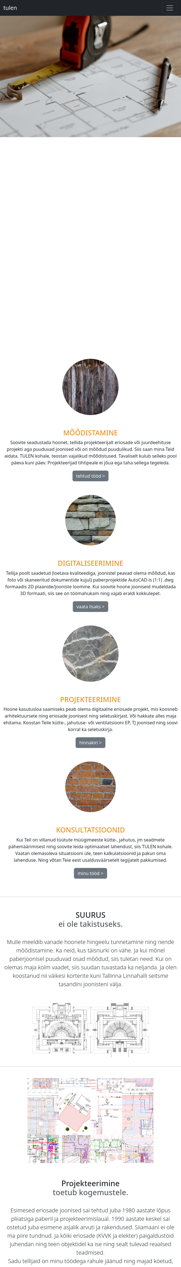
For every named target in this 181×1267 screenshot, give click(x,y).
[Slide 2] (90, 337)
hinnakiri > (90, 743)
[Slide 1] (80, 337)
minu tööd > (90, 873)
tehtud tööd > (90, 476)
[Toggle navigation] (170, 8)
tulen (10, 8)
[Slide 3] (100, 337)
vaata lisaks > (90, 607)
